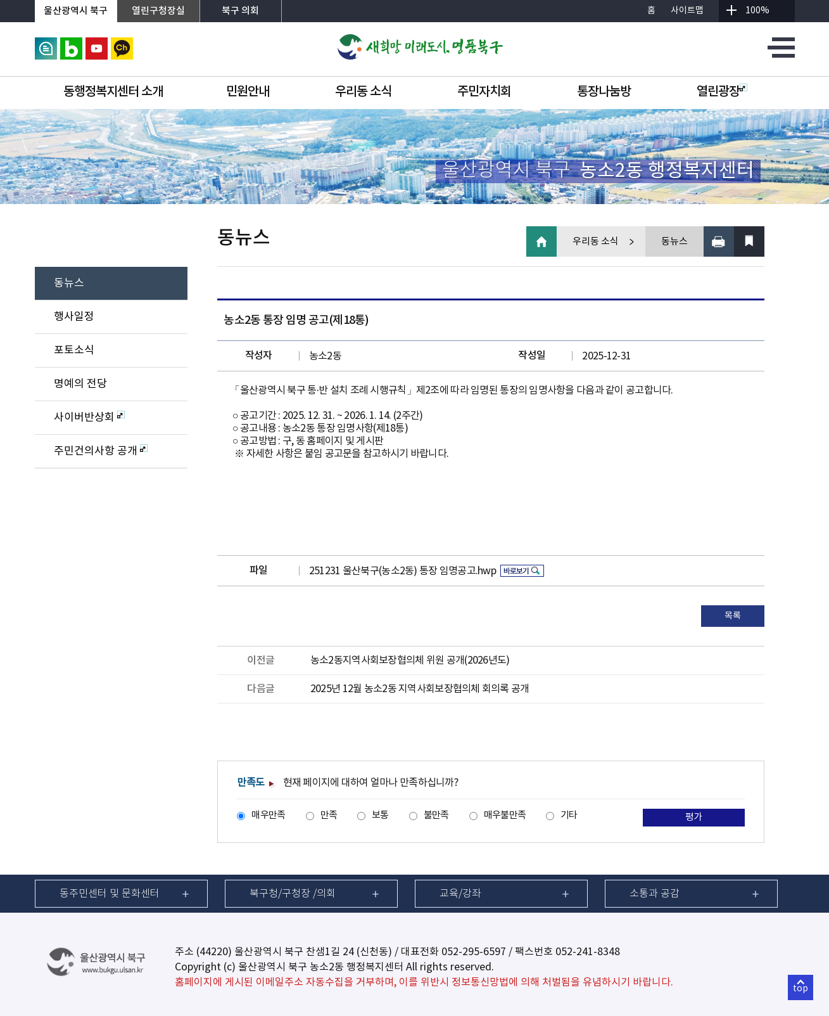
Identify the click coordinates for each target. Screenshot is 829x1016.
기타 (569, 815)
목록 (732, 616)
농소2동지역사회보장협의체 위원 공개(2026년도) (410, 660)
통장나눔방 (604, 92)
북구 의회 (240, 11)
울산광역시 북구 (76, 11)
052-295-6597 (473, 952)
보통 (380, 815)
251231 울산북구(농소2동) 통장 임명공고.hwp (402, 571)
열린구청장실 (158, 11)
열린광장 (722, 92)
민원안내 (247, 92)
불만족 (436, 815)
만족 (329, 815)
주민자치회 (484, 92)
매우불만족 (505, 815)
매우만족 (268, 815)
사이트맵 (687, 11)
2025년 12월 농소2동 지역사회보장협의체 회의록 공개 (419, 689)
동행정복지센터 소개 (113, 92)
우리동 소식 (363, 92)
